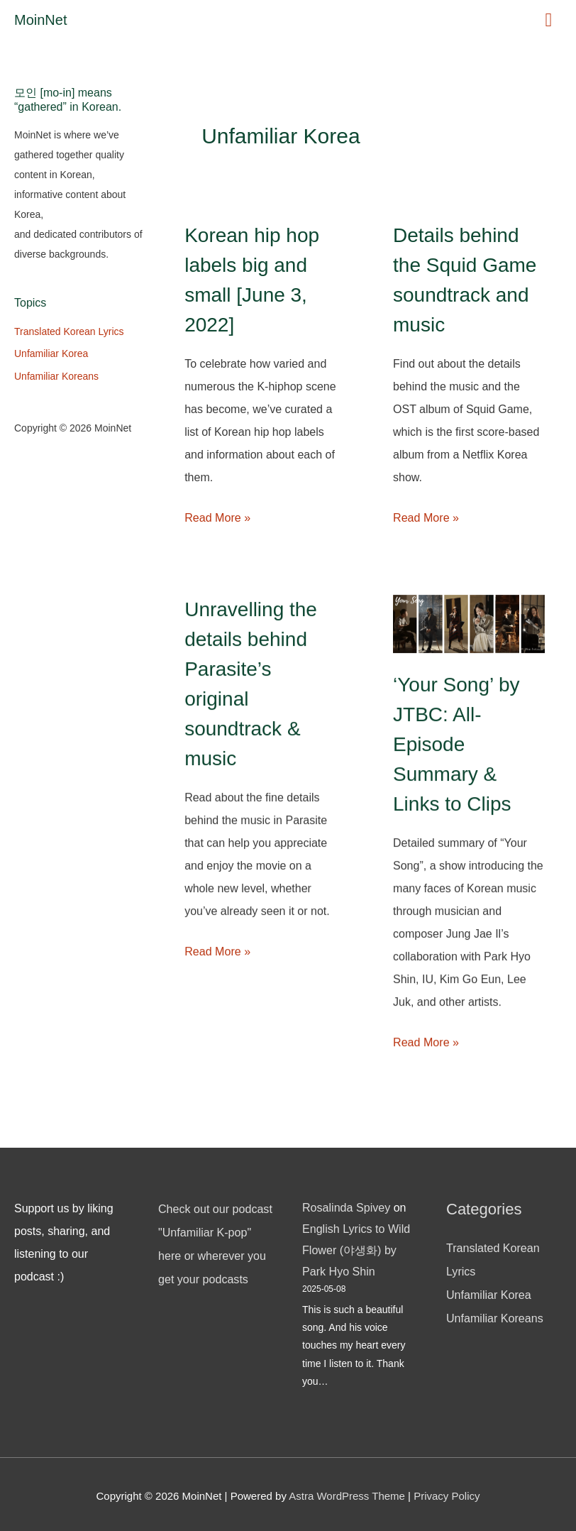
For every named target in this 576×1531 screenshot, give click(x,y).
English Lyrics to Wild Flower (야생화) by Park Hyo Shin (355, 1247)
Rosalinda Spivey (346, 1206)
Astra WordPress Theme (347, 1492)
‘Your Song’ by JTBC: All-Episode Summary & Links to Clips (456, 744)
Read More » (217, 517)
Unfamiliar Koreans (56, 376)
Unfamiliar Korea (51, 353)
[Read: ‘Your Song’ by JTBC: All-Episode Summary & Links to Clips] (469, 623)
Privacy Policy (447, 1492)
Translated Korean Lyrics (69, 331)
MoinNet (40, 20)
